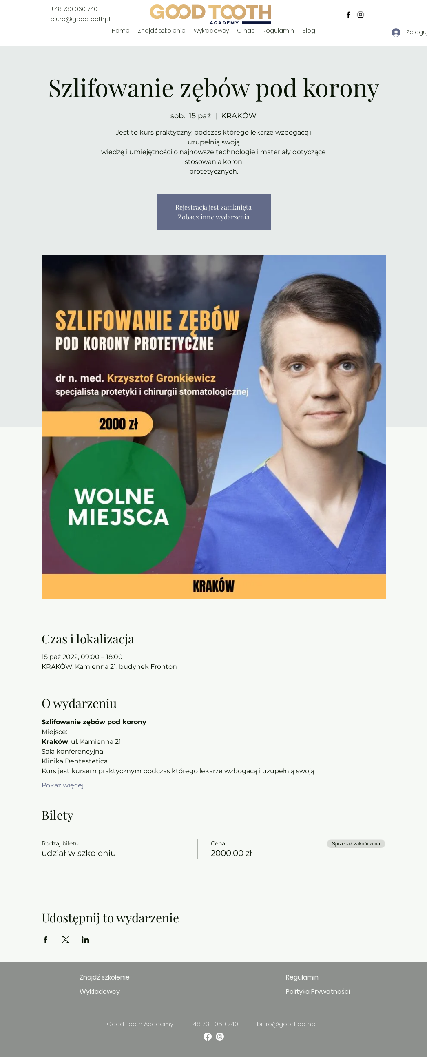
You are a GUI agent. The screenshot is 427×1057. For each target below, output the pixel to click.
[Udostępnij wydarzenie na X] (65, 939)
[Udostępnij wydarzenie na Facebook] (45, 939)
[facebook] (348, 15)
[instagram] (360, 15)
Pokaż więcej (63, 785)
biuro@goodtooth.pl (80, 19)
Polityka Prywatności (314, 991)
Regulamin (302, 977)
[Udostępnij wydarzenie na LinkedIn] (85, 939)
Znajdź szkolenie (105, 977)
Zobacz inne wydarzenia (214, 216)
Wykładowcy (100, 991)
